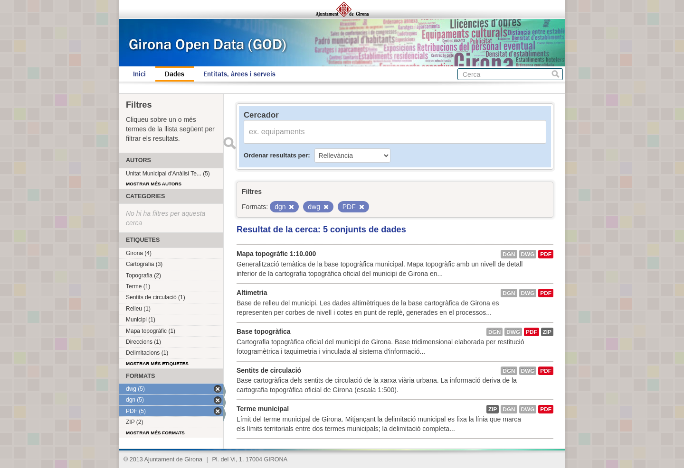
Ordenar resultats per (276, 155)
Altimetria (252, 292)
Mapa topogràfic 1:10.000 (276, 253)
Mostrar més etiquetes (157, 363)
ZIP (547, 332)
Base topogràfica (264, 331)
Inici (139, 74)
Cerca (555, 74)
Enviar (229, 143)
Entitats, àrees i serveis (239, 74)
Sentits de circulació (269, 370)
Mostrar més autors (153, 183)
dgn (509, 254)
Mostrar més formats (155, 432)
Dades (174, 74)
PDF (545, 254)
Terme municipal (263, 409)
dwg (528, 254)
